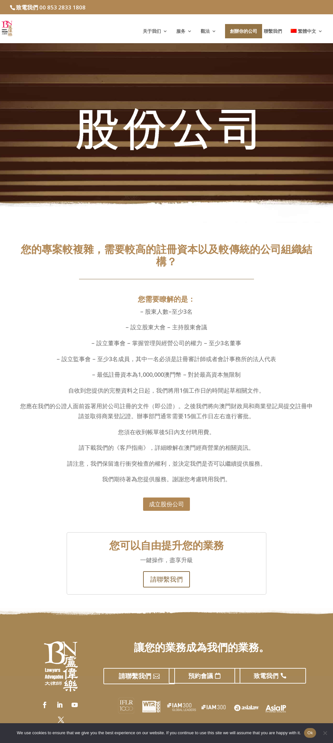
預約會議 (200, 676)
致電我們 (266, 676)
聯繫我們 (273, 31)
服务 (180, 31)
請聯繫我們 (166, 579)
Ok (310, 732)
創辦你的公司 (243, 31)
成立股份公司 (166, 504)
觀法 (205, 31)
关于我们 (152, 31)
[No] (325, 733)
